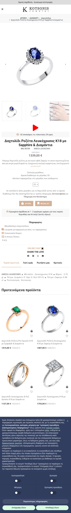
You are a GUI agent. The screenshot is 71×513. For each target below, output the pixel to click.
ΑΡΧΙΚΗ (23, 18)
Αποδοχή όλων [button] (52, 508)
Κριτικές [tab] (58, 263)
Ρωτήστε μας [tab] (43, 263)
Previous (5, 64)
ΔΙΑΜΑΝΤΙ (34, 18)
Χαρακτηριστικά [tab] (11, 263)
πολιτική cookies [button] (52, 428)
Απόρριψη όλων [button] (19, 508)
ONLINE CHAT (35, 248)
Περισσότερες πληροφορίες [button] (35, 501)
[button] (67, 421)
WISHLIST (43, 203)
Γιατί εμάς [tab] (28, 263)
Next (65, 64)
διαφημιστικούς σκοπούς (12, 443)
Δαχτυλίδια (46, 18)
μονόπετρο (35, 166)
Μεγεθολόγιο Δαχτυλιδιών (15, 226)
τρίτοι (47, 430)
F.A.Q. (4, 240)
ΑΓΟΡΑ (26, 203)
